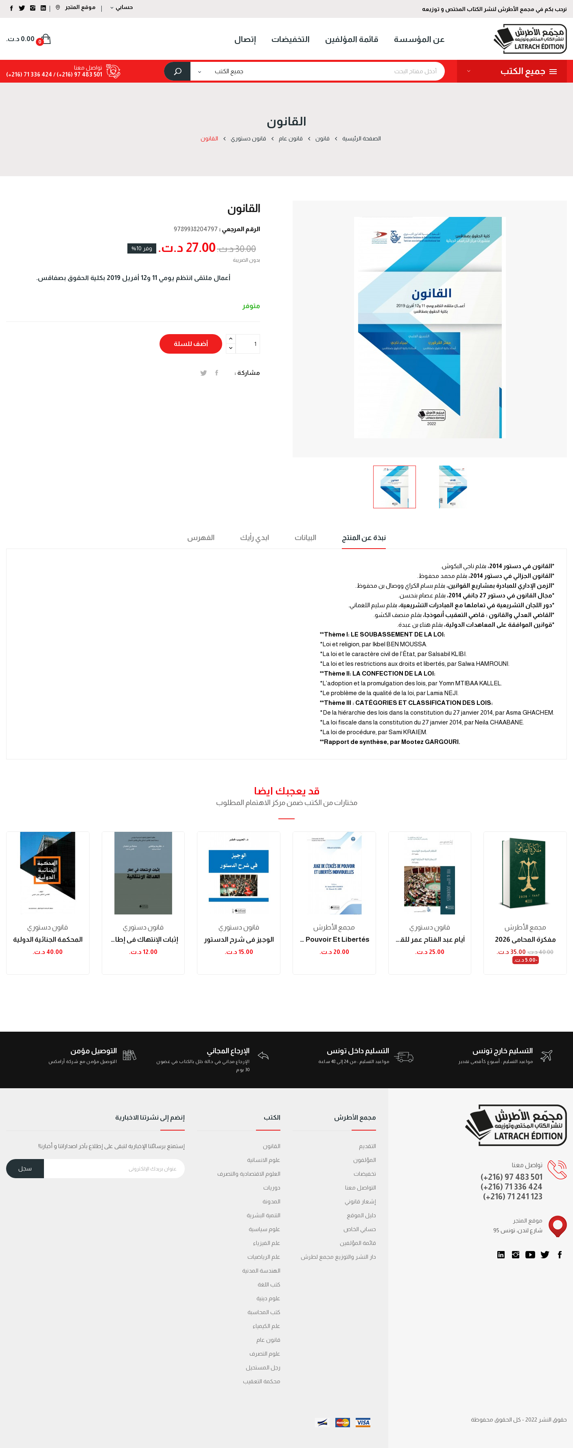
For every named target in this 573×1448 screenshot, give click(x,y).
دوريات (271, 1187)
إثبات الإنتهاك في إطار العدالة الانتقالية (143, 939)
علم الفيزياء (266, 1243)
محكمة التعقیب (261, 1381)
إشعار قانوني (360, 1201)
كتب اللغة (269, 1284)
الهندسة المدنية (261, 1270)
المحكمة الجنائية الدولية (48, 939)
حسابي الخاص (359, 1229)
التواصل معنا (360, 1187)
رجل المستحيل (263, 1367)
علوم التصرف (264, 1353)
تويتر (545, 1254)
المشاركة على (216, 373)
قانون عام (268, 1339)
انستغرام (515, 1254)
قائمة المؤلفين (358, 1243)
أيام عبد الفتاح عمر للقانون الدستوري (430, 939)
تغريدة (203, 373)
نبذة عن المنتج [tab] (364, 538)
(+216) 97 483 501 (511, 1176)
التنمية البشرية (263, 1215)
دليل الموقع (361, 1215)
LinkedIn (501, 1254)
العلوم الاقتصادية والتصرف (248, 1173)
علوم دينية (268, 1298)
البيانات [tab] (305, 538)
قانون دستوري (47, 927)
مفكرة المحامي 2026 (525, 939)
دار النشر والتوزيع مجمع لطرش (338, 1256)
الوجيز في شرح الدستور (239, 939)
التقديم (367, 1146)
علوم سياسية (264, 1229)
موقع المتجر (76, 7)
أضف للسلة (191, 343)
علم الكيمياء (266, 1326)
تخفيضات (365, 1173)
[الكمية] (248, 344)
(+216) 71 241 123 (512, 1196)
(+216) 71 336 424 (511, 1186)
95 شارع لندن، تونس (517, 1230)
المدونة (271, 1201)
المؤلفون (364, 1160)
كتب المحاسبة (263, 1312)
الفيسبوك (559, 1254)
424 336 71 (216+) (29, 74)
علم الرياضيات (263, 1256)
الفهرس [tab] (200, 538)
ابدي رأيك (254, 538)
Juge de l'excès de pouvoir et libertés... (334, 939)
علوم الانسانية (263, 1160)
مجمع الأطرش (334, 927)
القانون (271, 1146)
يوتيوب (530, 1254)
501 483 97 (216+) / (77, 74)
